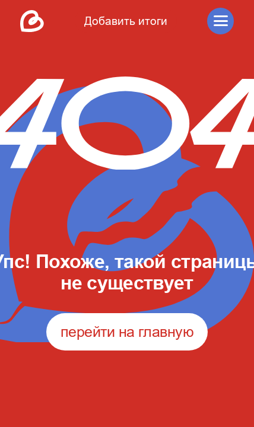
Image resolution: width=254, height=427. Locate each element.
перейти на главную (127, 331)
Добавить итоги (125, 20)
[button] (220, 21)
